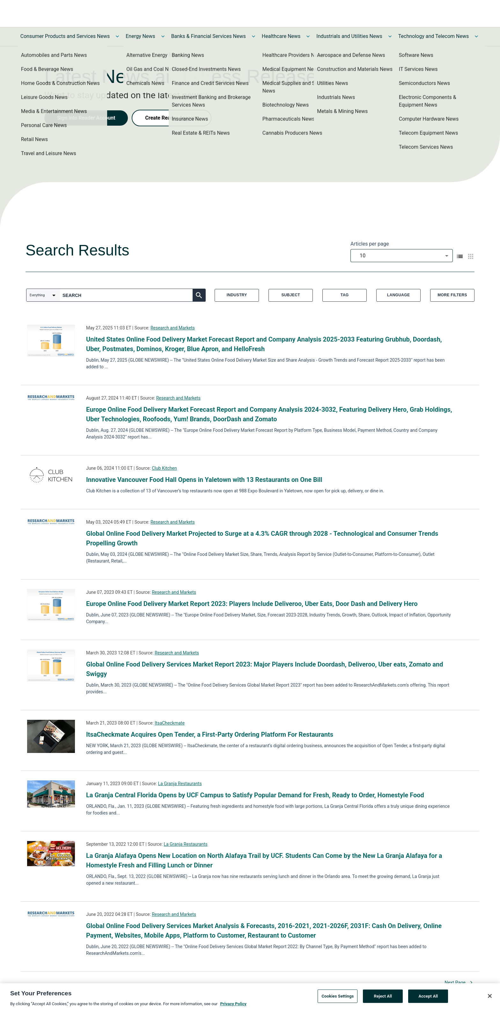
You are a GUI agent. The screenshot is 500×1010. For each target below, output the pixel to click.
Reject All (383, 997)
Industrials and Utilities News (349, 36)
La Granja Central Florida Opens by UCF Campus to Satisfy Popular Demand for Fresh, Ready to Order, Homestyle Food (255, 795)
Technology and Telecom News (433, 36)
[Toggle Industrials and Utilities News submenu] (390, 36)
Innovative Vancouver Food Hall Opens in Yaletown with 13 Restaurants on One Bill (204, 479)
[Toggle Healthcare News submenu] (308, 36)
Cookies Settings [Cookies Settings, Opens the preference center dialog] (337, 997)
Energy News (140, 36)
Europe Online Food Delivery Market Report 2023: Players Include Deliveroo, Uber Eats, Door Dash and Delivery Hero (252, 604)
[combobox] (401, 255)
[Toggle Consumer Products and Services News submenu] (117, 36)
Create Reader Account (171, 118)
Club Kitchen (164, 468)
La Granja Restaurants (180, 783)
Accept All (428, 997)
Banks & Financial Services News (208, 36)
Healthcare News (281, 36)
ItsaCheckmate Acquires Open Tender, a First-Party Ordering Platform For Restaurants (209, 734)
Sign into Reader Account (86, 118)
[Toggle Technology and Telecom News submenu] (476, 36)
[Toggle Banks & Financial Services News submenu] (253, 36)
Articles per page (369, 244)
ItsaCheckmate (170, 723)
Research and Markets (173, 327)
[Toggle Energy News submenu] (163, 36)
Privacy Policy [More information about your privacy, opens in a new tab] (233, 1004)
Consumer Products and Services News (65, 36)
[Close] (490, 997)
